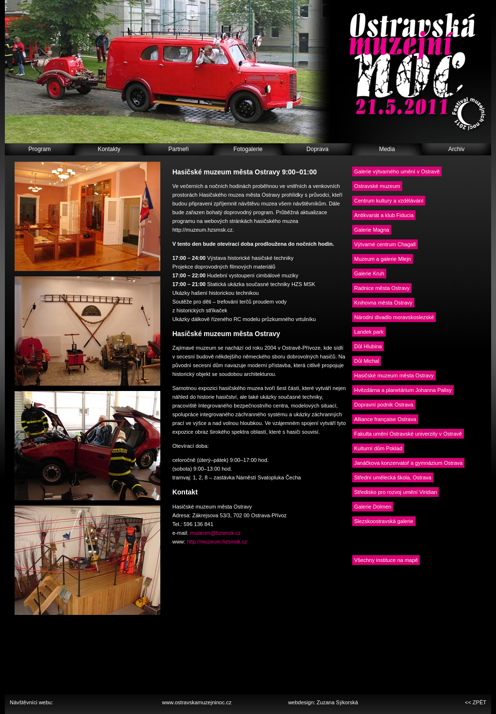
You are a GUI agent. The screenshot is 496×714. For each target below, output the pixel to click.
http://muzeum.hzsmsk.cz (217, 541)
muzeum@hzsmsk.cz (215, 533)
